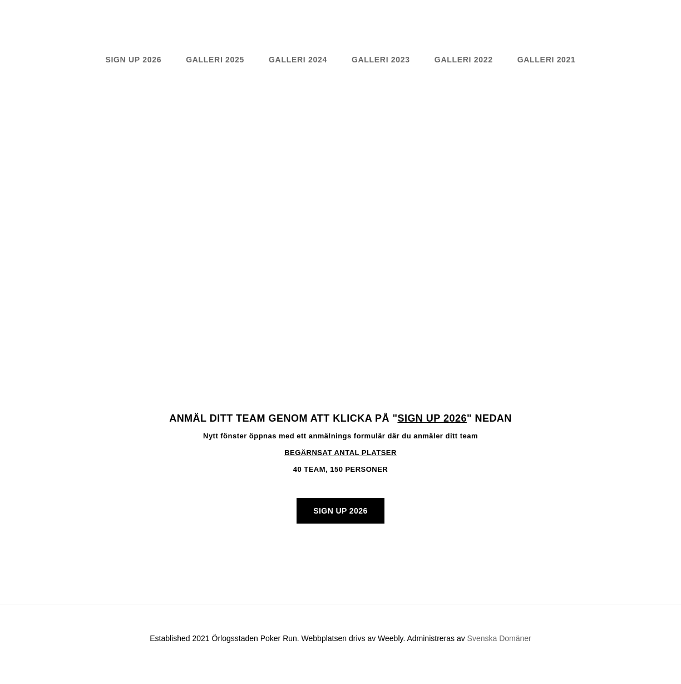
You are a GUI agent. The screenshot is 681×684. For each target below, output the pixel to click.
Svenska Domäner (499, 638)
